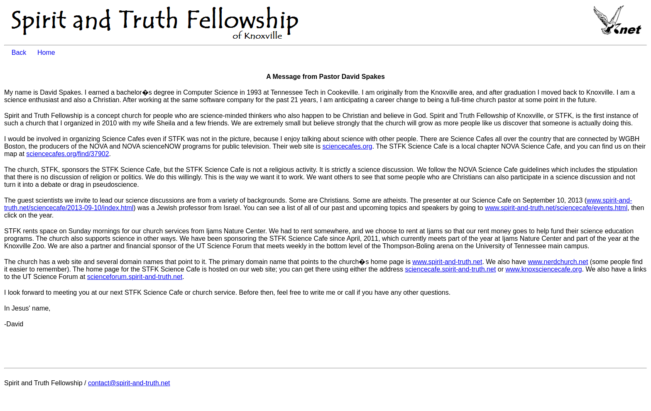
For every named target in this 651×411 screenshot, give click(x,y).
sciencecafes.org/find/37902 (67, 153)
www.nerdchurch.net (558, 261)
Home (46, 52)
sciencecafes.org (347, 146)
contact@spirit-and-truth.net (129, 383)
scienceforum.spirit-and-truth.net (134, 276)
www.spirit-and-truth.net (447, 261)
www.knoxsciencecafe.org (543, 269)
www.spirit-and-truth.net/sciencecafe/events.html (556, 207)
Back (24, 52)
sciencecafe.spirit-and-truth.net (450, 269)
